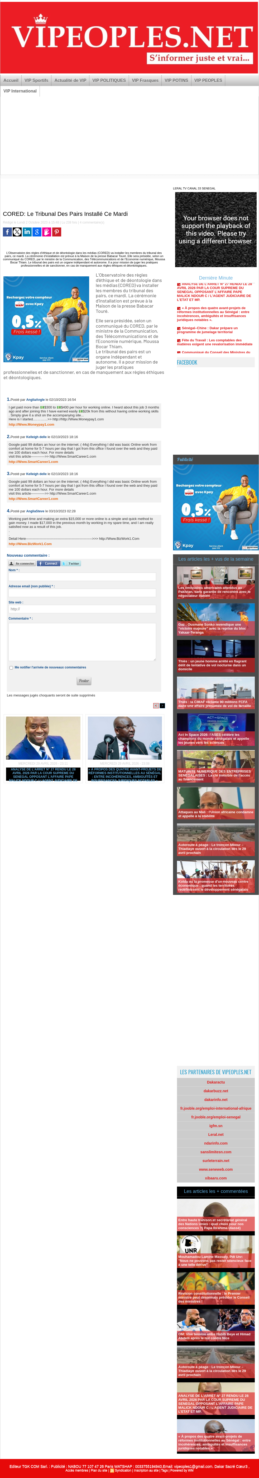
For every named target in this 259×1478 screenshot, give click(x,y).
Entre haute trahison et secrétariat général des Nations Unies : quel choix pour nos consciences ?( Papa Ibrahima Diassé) (212, 1224)
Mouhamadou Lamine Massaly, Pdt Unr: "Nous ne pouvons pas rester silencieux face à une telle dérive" (214, 1261)
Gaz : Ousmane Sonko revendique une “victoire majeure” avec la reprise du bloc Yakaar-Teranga (212, 628)
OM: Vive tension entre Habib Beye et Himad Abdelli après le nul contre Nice (214, 1336)
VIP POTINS (176, 80)
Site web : (15, 602)
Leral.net (215, 1134)
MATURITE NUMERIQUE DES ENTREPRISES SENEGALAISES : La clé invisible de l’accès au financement (214, 775)
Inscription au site (146, 1470)
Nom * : (14, 570)
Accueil (10, 80)
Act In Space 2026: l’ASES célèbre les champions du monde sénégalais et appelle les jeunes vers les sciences (213, 739)
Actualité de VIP (70, 80)
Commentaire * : (20, 618)
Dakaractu (216, 1082)
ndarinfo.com (216, 1143)
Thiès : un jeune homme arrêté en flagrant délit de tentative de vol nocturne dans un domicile (212, 665)
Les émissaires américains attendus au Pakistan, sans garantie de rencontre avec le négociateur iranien (214, 592)
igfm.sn (216, 1126)
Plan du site (99, 1470)
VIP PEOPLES (208, 80)
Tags (164, 1470)
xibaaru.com (216, 1178)
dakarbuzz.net (216, 1091)
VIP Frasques (145, 80)
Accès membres (76, 1470)
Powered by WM (182, 1470)
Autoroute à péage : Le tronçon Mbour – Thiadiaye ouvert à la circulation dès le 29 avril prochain (212, 849)
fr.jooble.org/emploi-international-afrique (216, 1108)
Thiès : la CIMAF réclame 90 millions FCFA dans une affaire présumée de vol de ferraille (214, 704)
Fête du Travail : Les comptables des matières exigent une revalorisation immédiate (214, 344)
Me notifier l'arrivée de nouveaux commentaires (50, 667)
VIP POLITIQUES (109, 80)
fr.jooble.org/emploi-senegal (216, 1117)
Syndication (123, 1470)
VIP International (20, 91)
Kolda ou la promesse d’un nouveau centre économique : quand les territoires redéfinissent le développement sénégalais (213, 885)
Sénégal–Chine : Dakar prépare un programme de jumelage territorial (207, 332)
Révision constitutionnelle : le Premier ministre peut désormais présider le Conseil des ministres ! (214, 1297)
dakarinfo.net (216, 1100)
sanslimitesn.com (216, 1152)
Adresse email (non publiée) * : (31, 586)
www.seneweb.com (216, 1169)
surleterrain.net (216, 1161)
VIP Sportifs (36, 80)
